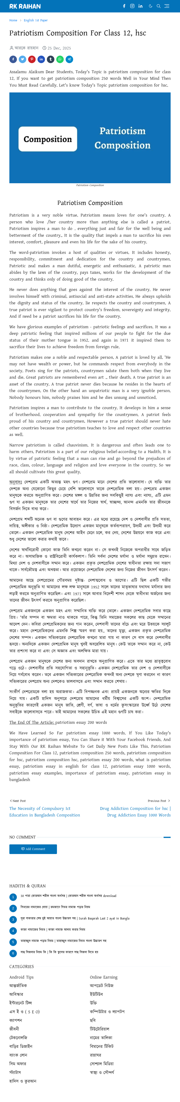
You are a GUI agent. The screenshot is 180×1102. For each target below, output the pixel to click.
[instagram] (132, 6)
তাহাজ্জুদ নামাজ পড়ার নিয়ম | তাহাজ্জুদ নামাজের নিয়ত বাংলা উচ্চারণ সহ (63, 941)
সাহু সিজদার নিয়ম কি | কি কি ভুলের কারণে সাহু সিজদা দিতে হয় (59, 952)
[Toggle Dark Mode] (150, 6)
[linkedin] (140, 6)
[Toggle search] (158, 6)
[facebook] (124, 6)
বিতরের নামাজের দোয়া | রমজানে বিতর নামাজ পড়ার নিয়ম (55, 907)
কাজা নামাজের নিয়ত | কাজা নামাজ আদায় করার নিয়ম (53, 929)
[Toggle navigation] (167, 6)
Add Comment (33, 849)
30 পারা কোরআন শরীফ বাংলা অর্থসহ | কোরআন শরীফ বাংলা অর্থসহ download (68, 896)
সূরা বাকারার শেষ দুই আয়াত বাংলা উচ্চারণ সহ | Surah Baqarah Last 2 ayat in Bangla (75, 918)
